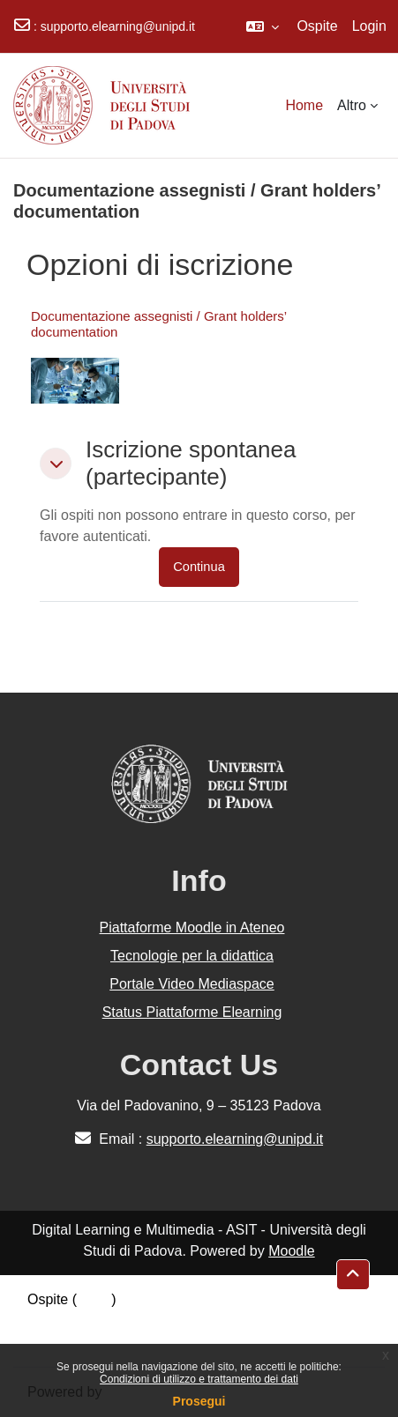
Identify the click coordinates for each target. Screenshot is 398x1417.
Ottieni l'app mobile (87, 1341)
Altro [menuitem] (351, 105)
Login (369, 26)
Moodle (291, 1250)
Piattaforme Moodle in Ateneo (192, 927)
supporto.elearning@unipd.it (118, 26)
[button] (262, 26)
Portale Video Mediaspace (191, 983)
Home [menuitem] (304, 105)
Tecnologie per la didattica (192, 955)
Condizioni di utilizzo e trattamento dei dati (199, 1379)
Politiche (53, 1320)
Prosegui (199, 1401)
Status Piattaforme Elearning (192, 1012)
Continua (199, 567)
